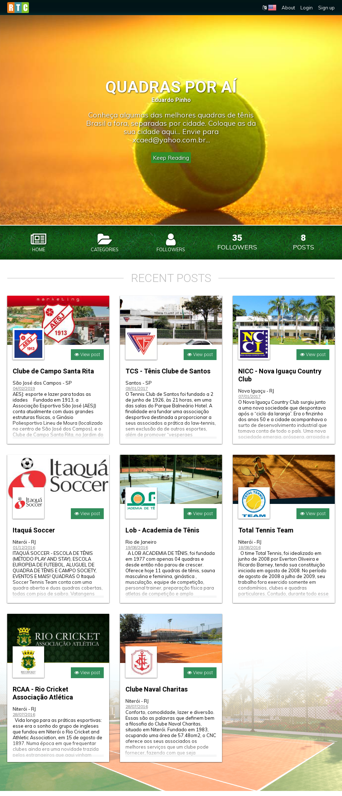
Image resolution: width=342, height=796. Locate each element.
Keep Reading (171, 157)
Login (306, 7)
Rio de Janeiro (141, 547)
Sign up (326, 7)
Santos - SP (138, 388)
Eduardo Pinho (171, 100)
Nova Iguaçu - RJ (256, 396)
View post (87, 359)
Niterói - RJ (24, 547)
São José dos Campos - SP (42, 388)
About (288, 7)
